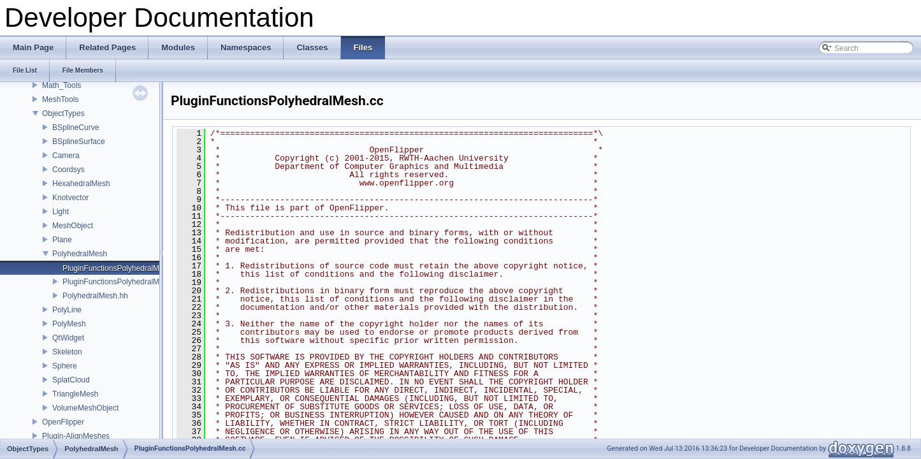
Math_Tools (61, 85)
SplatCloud (71, 379)
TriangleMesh (75, 394)
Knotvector (70, 197)
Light (60, 211)
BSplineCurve (75, 127)
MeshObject (72, 225)
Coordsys (68, 169)
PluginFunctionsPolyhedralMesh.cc (122, 268)
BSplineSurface (78, 141)
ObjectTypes (63, 113)
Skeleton (67, 351)
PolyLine (67, 309)
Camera (66, 155)
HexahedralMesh (81, 183)
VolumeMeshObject (85, 408)
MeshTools (60, 99)
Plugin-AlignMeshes (76, 436)
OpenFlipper (63, 422)
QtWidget (68, 337)
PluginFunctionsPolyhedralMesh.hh (122, 281)
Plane (62, 239)
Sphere (64, 365)
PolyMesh (69, 323)
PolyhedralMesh (79, 253)
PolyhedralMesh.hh (95, 295)
